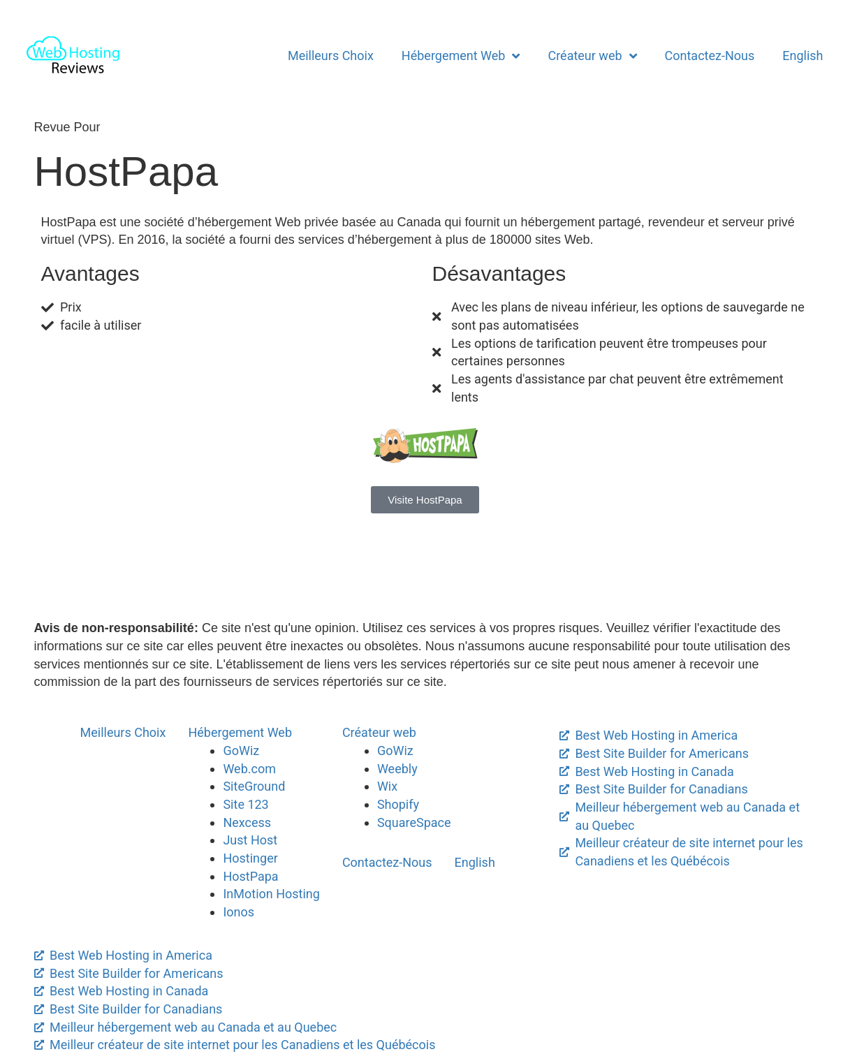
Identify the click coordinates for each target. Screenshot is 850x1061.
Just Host (250, 840)
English (802, 55)
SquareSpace (414, 822)
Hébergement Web (461, 56)
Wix (387, 786)
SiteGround (254, 786)
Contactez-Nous (710, 55)
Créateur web (592, 56)
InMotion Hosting (271, 893)
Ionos (238, 912)
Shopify (398, 804)
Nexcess (247, 822)
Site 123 (245, 804)
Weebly (397, 768)
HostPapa (250, 876)
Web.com (249, 768)
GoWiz (241, 750)
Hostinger (250, 858)
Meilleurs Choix (331, 55)
